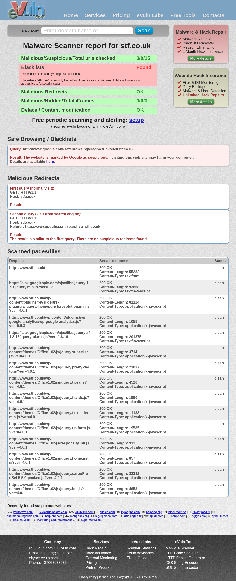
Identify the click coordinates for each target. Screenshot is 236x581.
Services (95, 15)
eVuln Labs (150, 15)
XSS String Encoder (182, 563)
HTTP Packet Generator (185, 558)
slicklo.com (107, 512)
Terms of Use (107, 577)
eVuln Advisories (140, 553)
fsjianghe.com (130, 512)
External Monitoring (101, 558)
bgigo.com (199, 516)
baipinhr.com (53, 516)
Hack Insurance (98, 553)
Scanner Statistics (141, 548)
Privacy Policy (88, 577)
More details (201, 58)
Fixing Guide (137, 558)
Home (71, 15)
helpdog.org (154, 512)
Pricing (121, 15)
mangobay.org (79, 516)
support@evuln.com (57, 553)
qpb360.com (220, 516)
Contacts (213, 15)
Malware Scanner (180, 548)
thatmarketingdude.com (23, 516)
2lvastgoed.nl (201, 512)
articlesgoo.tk (133, 516)
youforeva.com (23, 512)
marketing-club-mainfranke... (56, 520)
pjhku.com (156, 516)
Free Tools (183, 15)
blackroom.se (177, 512)
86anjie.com (178, 516)
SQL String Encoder (182, 567)
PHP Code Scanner (182, 553)
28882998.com (84, 512)
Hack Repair (96, 548)
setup (136, 120)
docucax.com (22, 520)
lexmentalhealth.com (53, 512)
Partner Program (99, 567)
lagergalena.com (106, 516)
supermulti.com (91, 520)
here (50, 161)
